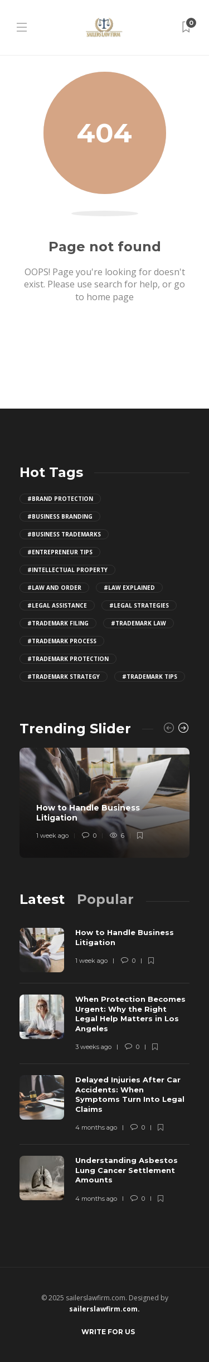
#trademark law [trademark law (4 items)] (138, 623)
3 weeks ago (93, 1047)
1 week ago (52, 836)
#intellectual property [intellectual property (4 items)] (67, 570)
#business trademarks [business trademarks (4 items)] (64, 534)
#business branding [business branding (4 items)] (60, 516)
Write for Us (108, 1332)
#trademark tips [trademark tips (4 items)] (149, 676)
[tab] (42, 899)
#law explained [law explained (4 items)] (129, 587)
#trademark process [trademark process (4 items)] (61, 641)
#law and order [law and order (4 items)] (54, 587)
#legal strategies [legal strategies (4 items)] (139, 605)
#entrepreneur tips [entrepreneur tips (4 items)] (60, 552)
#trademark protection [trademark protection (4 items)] (68, 659)
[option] (104, 803)
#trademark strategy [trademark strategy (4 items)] (63, 676)
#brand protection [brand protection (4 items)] (60, 499)
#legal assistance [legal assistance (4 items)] (57, 605)
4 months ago (96, 1127)
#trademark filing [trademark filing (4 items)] (58, 623)
